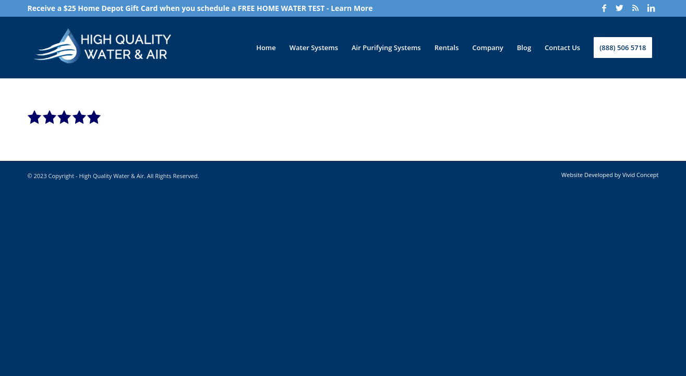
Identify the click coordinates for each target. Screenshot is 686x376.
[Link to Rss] (635, 8)
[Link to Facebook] (604, 8)
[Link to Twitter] (620, 8)
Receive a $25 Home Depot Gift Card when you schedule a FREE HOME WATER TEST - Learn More (200, 8)
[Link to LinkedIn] (651, 8)
